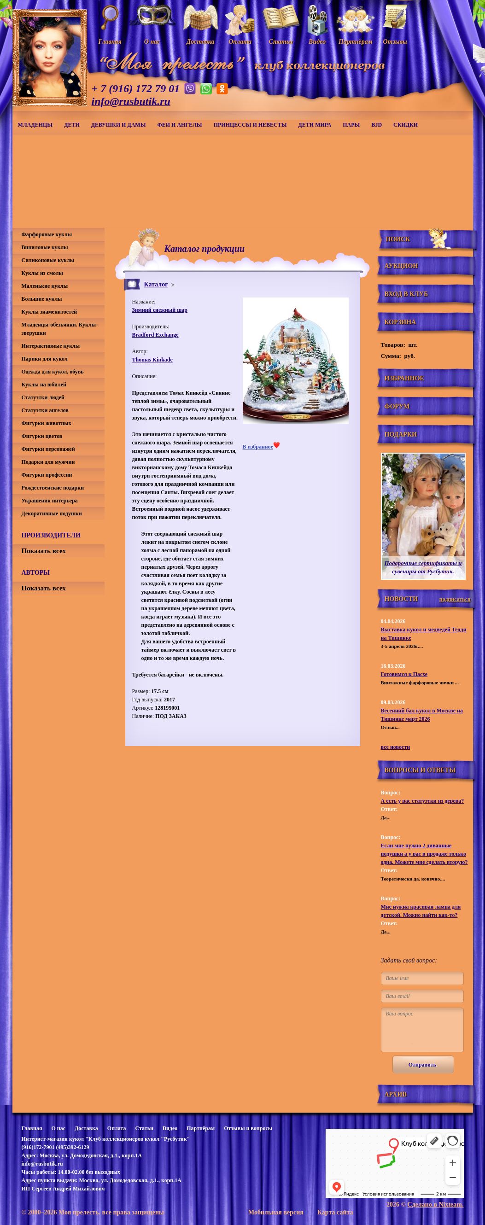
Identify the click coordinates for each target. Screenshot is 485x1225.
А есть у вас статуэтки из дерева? (422, 801)
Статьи (144, 1128)
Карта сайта (335, 1212)
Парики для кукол (45, 359)
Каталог (156, 284)
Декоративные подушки (52, 513)
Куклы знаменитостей (49, 312)
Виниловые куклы (45, 247)
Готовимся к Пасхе (404, 674)
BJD (376, 125)
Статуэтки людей (43, 397)
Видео (170, 1128)
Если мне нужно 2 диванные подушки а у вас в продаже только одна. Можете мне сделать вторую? (424, 853)
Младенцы (35, 125)
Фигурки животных (46, 423)
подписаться (455, 599)
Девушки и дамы (118, 125)
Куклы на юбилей (44, 384)
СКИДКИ (405, 125)
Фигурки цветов (42, 436)
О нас (58, 1128)
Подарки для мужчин (48, 462)
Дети (72, 125)
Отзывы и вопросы (248, 1128)
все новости (395, 747)
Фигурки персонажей (48, 449)
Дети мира (315, 125)
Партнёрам (201, 1128)
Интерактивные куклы (51, 346)
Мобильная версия (276, 1212)
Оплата (116, 1128)
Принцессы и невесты (250, 125)
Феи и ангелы (179, 125)
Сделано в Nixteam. (436, 1204)
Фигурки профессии (47, 475)
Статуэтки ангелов (45, 410)
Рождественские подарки (53, 487)
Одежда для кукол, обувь (53, 371)
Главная (32, 1128)
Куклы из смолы (42, 273)
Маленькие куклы (45, 286)
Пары (351, 125)
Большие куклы (42, 299)
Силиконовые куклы (48, 260)
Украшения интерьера (50, 500)
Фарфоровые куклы (47, 234)
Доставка (86, 1128)
